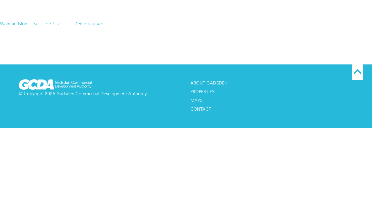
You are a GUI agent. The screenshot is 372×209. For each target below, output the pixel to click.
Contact (333, 19)
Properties (298, 19)
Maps (265, 19)
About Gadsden (229, 19)
